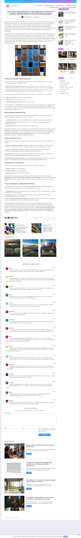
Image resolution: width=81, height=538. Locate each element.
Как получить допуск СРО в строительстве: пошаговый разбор (70, 34)
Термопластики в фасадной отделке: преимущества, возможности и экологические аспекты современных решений (9, 228)
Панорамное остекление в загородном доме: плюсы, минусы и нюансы (41, 481)
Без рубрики (62, 80)
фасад (54, 220)
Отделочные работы (64, 89)
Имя (5, 428)
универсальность (47, 220)
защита (37, 218)
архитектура (35, 217)
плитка (53, 218)
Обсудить (37, 17)
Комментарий (8, 413)
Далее (29, 454)
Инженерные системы (65, 82)
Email (23, 428)
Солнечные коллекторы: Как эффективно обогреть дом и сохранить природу (48, 252)
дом (54, 217)
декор (41, 217)
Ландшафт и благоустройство (66, 87)
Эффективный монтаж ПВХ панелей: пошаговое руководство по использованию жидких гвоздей (70, 42)
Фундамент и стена (64, 93)
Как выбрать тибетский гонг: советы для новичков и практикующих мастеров (39, 498)
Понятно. (65, 536)
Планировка (62, 91)
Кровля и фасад (63, 85)
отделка (48, 218)
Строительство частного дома (14, 5)
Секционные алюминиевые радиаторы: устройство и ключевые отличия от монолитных (39, 464)
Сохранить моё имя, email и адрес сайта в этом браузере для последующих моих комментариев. (47, 430)
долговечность (48, 217)
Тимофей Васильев (28, 17)
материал (43, 218)
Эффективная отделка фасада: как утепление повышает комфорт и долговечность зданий (36, 228)
